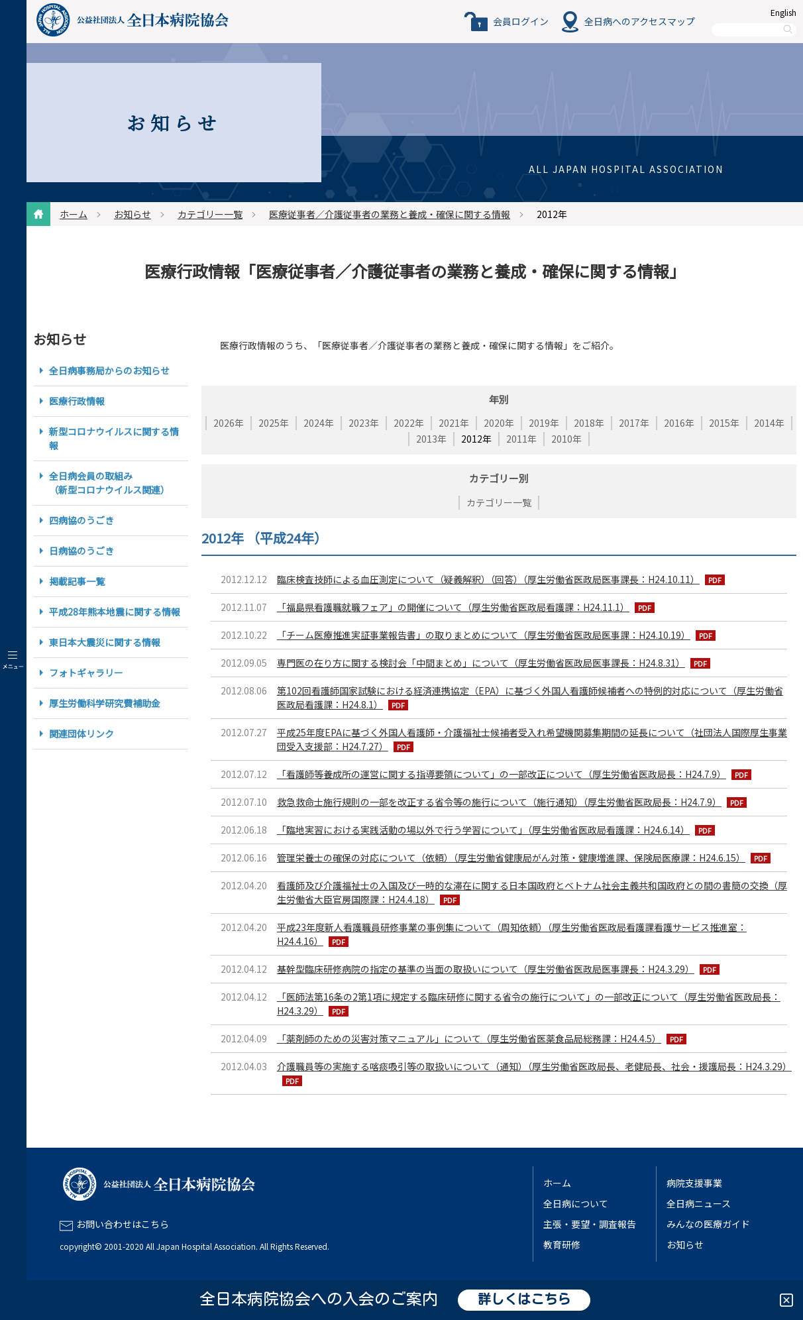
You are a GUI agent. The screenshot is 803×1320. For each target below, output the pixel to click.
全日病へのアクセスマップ (639, 21)
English (783, 12)
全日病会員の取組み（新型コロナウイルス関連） (109, 482)
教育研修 (561, 1244)
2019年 (544, 422)
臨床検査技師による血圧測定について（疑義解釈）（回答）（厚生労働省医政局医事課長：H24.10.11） (488, 579)
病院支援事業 (694, 1182)
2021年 (454, 422)
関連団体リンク (81, 733)
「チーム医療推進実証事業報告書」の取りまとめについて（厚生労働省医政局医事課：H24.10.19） (483, 634)
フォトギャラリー (86, 672)
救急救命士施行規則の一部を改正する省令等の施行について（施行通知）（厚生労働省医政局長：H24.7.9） (499, 801)
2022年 (409, 422)
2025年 (273, 422)
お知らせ (132, 214)
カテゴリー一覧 (210, 214)
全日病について (575, 1203)
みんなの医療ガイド (708, 1224)
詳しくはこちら (524, 1300)
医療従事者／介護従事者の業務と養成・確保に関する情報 (389, 214)
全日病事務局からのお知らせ (109, 370)
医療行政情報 (77, 401)
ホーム (73, 214)
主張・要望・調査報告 (589, 1224)
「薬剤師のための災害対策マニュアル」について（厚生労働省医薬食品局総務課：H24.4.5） (469, 1038)
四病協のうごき (81, 520)
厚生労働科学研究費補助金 (104, 703)
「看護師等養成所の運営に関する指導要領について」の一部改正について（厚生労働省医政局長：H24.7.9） (501, 774)
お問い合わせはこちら (122, 1224)
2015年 (724, 422)
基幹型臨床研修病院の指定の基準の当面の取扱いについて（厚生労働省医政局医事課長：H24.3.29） (485, 968)
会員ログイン (521, 21)
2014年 (769, 422)
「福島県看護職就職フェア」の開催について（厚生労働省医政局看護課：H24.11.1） (453, 607)
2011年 (521, 438)
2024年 (318, 422)
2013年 (431, 438)
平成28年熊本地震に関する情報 (114, 611)
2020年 (499, 422)
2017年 (634, 422)
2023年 (363, 422)
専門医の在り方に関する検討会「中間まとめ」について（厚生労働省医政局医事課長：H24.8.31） (481, 662)
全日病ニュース (699, 1203)
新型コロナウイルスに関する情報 (114, 438)
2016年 (679, 422)
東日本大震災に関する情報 (104, 642)
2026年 (228, 422)
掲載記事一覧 (77, 581)
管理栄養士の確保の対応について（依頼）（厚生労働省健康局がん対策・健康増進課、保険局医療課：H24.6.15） (511, 857)
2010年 (566, 438)
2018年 (589, 422)
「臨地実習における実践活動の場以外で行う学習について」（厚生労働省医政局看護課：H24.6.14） (483, 829)
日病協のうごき (81, 550)
